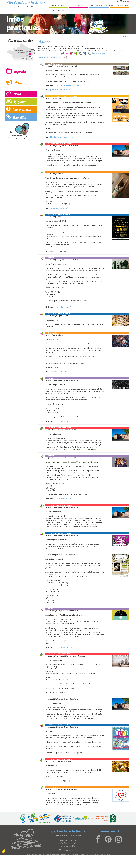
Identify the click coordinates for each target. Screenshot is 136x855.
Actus (14, 82)
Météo (13, 94)
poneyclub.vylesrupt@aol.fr (60, 90)
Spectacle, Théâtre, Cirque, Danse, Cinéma (61, 96)
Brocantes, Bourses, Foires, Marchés (59, 143)
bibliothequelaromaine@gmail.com (62, 137)
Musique (49, 258)
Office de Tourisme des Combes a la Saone (47, 854)
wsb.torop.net (101, 854)
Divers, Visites (51, 172)
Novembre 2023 (53, 57)
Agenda (16, 71)
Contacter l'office (68, 850)
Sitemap (108, 854)
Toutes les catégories (99, 53)
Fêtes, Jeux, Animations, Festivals (58, 215)
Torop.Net (81, 854)
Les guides (16, 101)
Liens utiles (16, 116)
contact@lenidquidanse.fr (59, 208)
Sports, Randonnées (53, 64)
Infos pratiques (18, 109)
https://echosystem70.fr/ (63, 307)
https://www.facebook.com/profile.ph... (68, 85)
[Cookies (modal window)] (4, 851)
